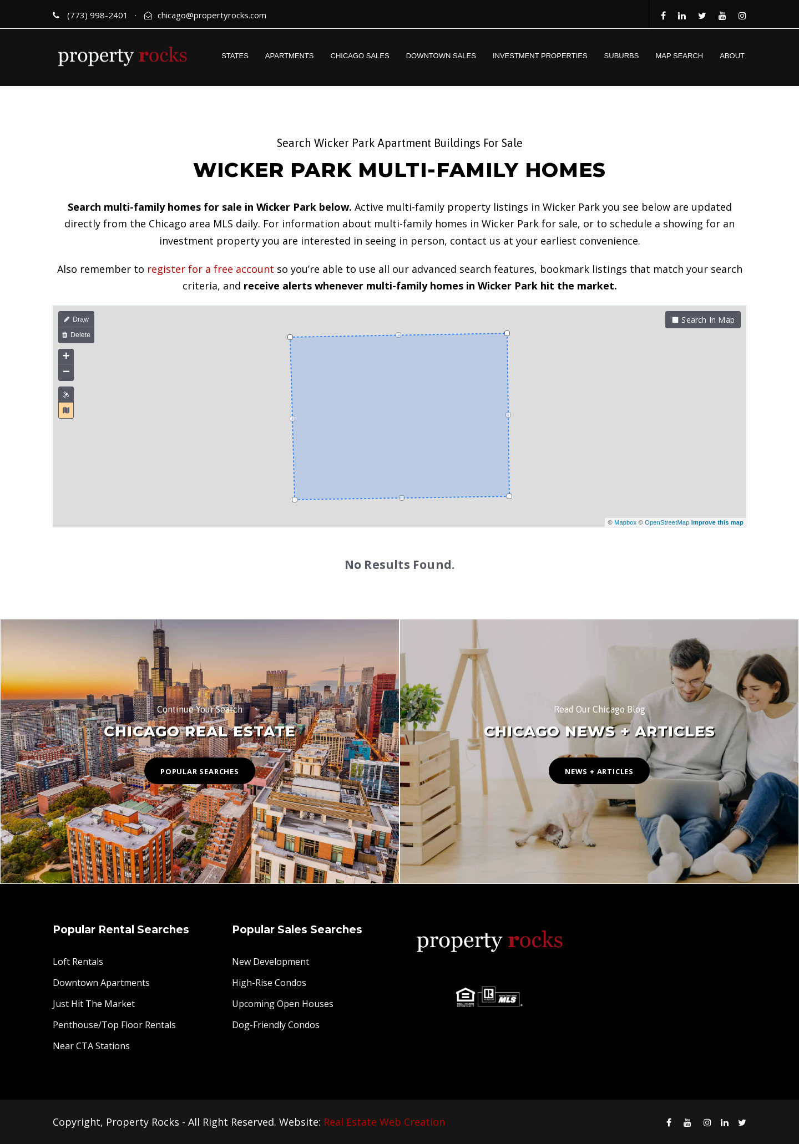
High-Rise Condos (269, 983)
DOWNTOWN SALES (441, 56)
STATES (235, 56)
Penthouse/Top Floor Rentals (114, 1025)
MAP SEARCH (679, 56)
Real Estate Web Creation (384, 1121)
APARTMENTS (289, 56)
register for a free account (210, 269)
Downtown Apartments (101, 983)
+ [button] (66, 357)
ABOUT (732, 56)
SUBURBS (621, 56)
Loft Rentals (78, 961)
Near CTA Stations (91, 1046)
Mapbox (625, 522)
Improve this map (717, 522)
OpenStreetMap (667, 522)
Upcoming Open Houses (282, 1004)
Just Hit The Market (94, 1004)
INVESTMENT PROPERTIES (540, 56)
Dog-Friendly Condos (276, 1025)
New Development (270, 961)
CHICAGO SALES (360, 56)
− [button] (66, 372)
